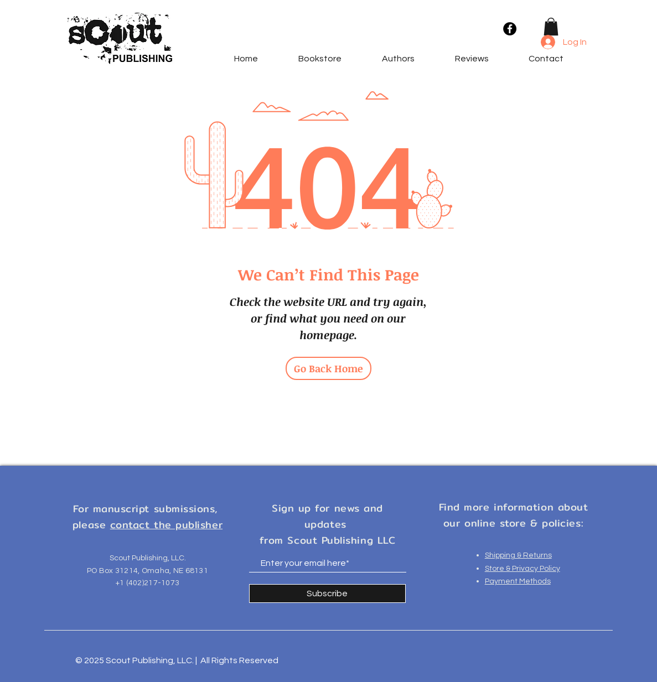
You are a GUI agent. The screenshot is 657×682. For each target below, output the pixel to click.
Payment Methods (518, 581)
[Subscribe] (327, 593)
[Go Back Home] (328, 368)
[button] (551, 26)
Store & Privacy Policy (522, 568)
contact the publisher (166, 525)
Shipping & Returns (518, 555)
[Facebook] (509, 28)
